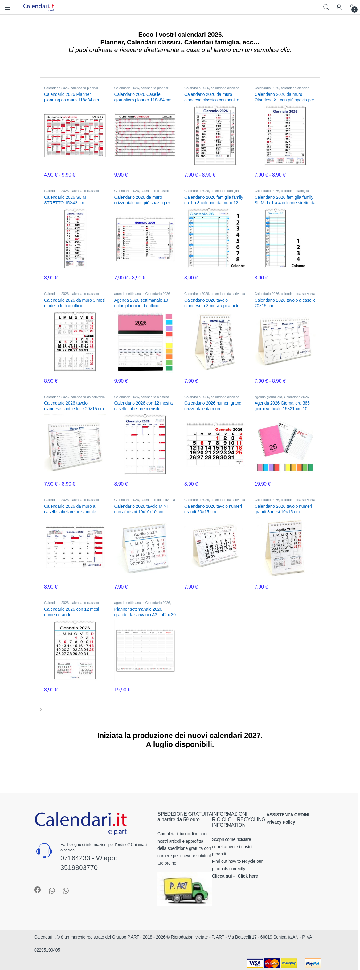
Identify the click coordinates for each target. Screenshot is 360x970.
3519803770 (79, 867)
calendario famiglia (225, 191)
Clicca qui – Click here (235, 876)
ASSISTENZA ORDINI (287, 814)
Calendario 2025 (196, 500)
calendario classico (225, 88)
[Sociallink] (37, 889)
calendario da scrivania (228, 293)
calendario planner (84, 88)
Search (326, 7)
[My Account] (339, 7)
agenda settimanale (129, 293)
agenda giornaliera (268, 397)
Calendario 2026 (56, 88)
